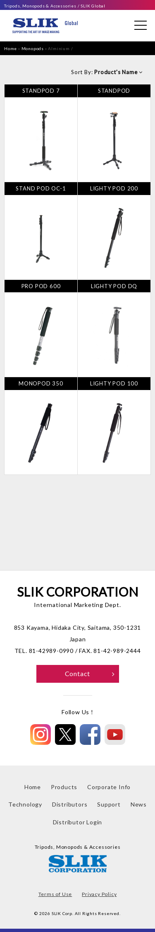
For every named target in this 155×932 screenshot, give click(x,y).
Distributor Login (78, 822)
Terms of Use (55, 894)
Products (64, 786)
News (139, 804)
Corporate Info (109, 786)
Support (109, 804)
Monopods (32, 48)
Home (10, 48)
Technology (25, 804)
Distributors (70, 804)
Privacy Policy (99, 894)
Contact (90, 673)
